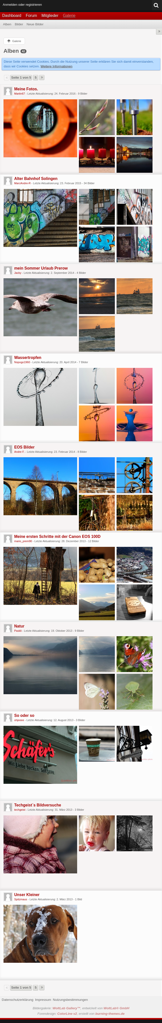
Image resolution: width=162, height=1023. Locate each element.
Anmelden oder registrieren (22, 4)
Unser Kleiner (26, 895)
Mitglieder (49, 15)
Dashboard (11, 15)
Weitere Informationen (56, 66)
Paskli (17, 630)
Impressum (43, 1000)
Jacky (17, 272)
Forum (31, 15)
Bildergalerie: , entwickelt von (81, 1008)
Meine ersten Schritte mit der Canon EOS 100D (57, 536)
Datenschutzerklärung (17, 1000)
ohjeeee (19, 720)
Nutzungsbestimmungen (70, 1000)
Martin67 (19, 93)
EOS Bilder (24, 447)
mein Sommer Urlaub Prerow (41, 268)
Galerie (69, 15)
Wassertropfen (27, 357)
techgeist (19, 809)
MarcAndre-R (22, 183)
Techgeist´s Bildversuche (37, 805)
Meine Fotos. (26, 89)
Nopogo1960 (22, 362)
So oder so (24, 715)
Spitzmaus (20, 899)
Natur (19, 626)
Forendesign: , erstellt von (81, 1014)
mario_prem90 (23, 541)
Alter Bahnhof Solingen (35, 178)
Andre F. (19, 451)
